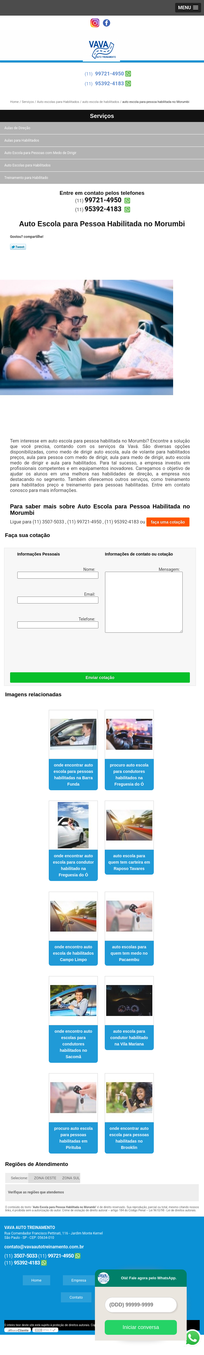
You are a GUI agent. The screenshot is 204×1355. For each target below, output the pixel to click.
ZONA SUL (71, 1178)
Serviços (102, 116)
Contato (76, 1297)
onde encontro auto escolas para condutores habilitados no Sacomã (73, 1044)
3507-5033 (25, 1256)
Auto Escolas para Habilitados (27, 165)
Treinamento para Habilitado (26, 178)
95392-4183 (109, 83)
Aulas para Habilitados (22, 140)
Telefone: (56, 622)
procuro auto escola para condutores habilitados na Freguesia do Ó (129, 774)
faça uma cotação (168, 522)
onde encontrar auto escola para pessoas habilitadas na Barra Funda (73, 774)
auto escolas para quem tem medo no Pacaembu (129, 953)
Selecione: (19, 1178)
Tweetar (18, 247)
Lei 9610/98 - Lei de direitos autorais (172, 1210)
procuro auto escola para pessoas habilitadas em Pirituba (73, 1138)
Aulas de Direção (17, 128)
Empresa (79, 1280)
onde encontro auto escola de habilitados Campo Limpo (73, 953)
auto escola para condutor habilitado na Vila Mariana (129, 1037)
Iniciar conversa (141, 1327)
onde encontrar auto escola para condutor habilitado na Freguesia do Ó (73, 865)
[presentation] (54, 649)
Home (36, 1280)
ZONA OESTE (45, 1178)
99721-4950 (109, 74)
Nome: (56, 573)
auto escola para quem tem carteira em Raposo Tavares (129, 862)
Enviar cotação (100, 677)
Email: (56, 598)
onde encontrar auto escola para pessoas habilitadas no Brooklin (129, 1138)
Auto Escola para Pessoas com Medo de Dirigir (40, 153)
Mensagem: (143, 600)
